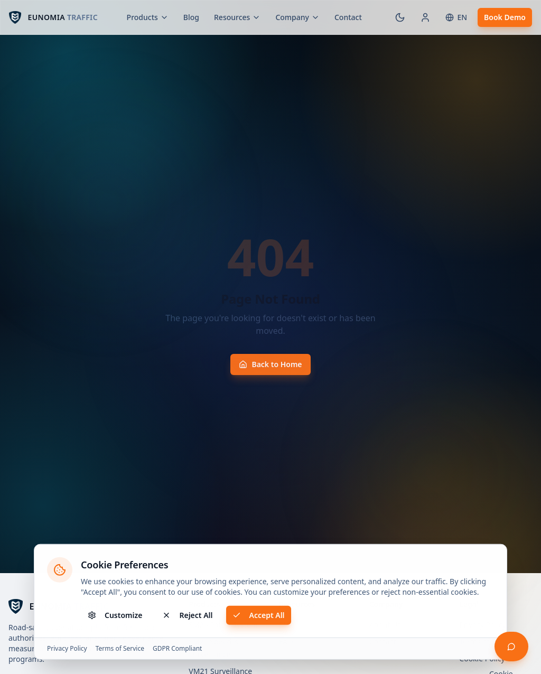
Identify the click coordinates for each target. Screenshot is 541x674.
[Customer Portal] (425, 17)
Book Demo (505, 17)
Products (148, 17)
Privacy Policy (67, 649)
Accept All (258, 616)
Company (297, 17)
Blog (191, 17)
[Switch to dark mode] (399, 17)
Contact (348, 17)
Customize (115, 616)
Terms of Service (120, 649)
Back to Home (270, 364)
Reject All (187, 616)
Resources (237, 17)
